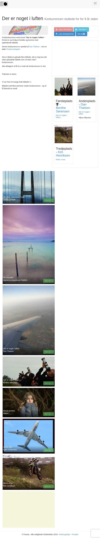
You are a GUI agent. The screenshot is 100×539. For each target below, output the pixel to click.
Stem (49, 200)
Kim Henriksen (63, 153)
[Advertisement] (75, 58)
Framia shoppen (13, 49)
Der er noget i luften (84, 113)
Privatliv (75, 534)
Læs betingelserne (65, 34)
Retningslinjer (64, 534)
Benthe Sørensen (62, 109)
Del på (81, 34)
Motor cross (60, 159)
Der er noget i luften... (61, 116)
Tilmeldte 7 (81, 29)
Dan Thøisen (34, 47)
